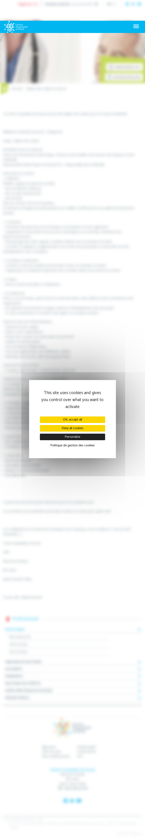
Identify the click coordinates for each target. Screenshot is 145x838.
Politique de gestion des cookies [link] (72, 445)
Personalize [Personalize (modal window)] (72, 437)
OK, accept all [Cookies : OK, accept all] (72, 419)
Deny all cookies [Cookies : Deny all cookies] (72, 428)
